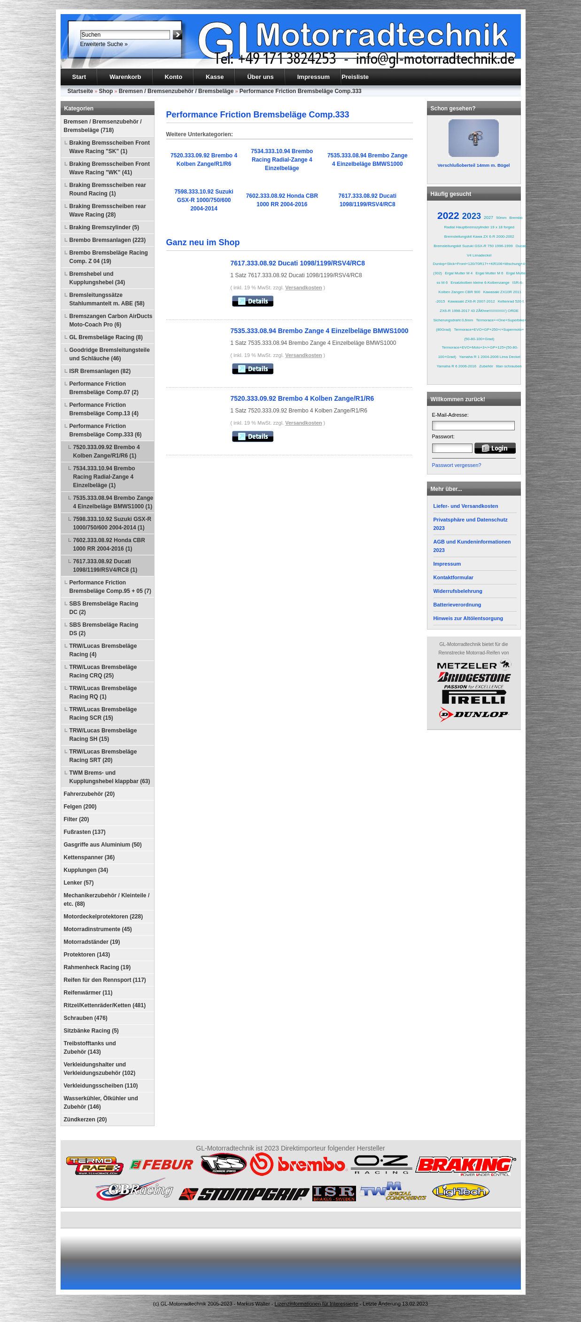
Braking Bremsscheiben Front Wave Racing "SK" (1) (110, 147)
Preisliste (355, 76)
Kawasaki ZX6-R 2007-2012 (471, 301)
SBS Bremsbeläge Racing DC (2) (104, 607)
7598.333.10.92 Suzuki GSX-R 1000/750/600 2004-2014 (203, 200)
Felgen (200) (80, 806)
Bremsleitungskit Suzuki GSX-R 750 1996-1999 (473, 246)
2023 (471, 216)
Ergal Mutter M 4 (459, 273)
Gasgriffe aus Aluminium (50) (103, 844)
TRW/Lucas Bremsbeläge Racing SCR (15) (103, 713)
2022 (448, 215)
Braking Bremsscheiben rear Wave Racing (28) (108, 210)
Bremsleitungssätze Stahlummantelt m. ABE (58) (107, 299)
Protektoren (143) (87, 954)
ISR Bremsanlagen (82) (100, 371)
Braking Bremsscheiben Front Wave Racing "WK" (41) (110, 168)
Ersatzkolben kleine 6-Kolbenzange (479, 282)
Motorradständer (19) (92, 942)
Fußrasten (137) (85, 832)
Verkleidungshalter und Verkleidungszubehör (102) (100, 1068)
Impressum (313, 76)
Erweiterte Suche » (104, 44)
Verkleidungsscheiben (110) (101, 1085)
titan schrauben (509, 366)
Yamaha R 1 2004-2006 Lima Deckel (489, 357)
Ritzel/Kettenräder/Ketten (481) (105, 1005)
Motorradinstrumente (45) (98, 929)
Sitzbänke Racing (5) (91, 1030)
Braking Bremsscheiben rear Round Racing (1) (108, 189)
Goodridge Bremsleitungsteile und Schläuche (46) (110, 354)
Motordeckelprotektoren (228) (103, 916)
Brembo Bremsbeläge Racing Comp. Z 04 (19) (109, 256)
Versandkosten (303, 287)
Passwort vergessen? (456, 465)
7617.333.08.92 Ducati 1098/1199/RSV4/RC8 (298, 263)
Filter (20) (76, 819)
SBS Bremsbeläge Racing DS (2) (104, 629)
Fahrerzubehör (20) (89, 794)
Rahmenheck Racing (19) (97, 967)
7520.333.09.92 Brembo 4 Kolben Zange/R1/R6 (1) (106, 451)
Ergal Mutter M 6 (489, 273)
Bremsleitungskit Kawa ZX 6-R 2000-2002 (479, 236)
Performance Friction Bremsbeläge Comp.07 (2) (104, 388)
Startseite (80, 91)
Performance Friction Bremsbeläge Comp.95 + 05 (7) (110, 586)
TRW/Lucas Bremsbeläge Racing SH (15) (103, 734)
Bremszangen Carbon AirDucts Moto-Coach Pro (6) (111, 320)
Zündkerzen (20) (85, 1119)
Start (79, 76)
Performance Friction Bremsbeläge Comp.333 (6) (106, 430)
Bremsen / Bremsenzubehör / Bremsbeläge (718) (103, 125)
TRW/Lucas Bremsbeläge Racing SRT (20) (103, 755)
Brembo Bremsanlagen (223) (108, 240)
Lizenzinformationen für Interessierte (316, 1303)
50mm (501, 218)
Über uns (260, 76)
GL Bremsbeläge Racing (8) (106, 337)
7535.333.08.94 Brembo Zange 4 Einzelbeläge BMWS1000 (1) (113, 502)
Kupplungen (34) (86, 870)
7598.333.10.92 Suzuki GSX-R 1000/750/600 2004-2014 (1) (112, 523)
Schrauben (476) (86, 1018)
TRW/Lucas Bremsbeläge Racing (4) (103, 650)
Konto (174, 76)
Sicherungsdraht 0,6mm (453, 320)
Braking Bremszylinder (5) (104, 227)
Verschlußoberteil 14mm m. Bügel (473, 165)
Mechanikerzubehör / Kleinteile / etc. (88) (107, 899)
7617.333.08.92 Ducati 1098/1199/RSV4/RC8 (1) (105, 565)
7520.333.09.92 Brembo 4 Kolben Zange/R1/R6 (302, 398)
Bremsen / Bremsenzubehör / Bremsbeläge (176, 91)
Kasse (215, 76)
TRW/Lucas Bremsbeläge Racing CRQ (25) (103, 671)
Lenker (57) (79, 882)
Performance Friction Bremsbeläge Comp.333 (301, 91)
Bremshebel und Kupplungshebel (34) (97, 278)
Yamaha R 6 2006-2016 (456, 366)
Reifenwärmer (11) (88, 992)
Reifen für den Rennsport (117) (105, 980)
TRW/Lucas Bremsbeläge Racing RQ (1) (103, 692)
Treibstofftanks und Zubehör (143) (90, 1047)
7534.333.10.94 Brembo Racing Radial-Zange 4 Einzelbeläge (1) (104, 477)
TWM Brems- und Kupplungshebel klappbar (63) (110, 777)
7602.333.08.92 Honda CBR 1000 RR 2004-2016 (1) (109, 544)
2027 (488, 217)
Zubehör (486, 366)
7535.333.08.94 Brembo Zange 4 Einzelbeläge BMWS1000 (320, 330)
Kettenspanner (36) (89, 857)
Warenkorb (125, 76)
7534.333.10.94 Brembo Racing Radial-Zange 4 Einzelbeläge (282, 159)
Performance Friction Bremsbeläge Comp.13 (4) (104, 409)
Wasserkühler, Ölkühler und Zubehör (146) (101, 1102)
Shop (106, 91)
